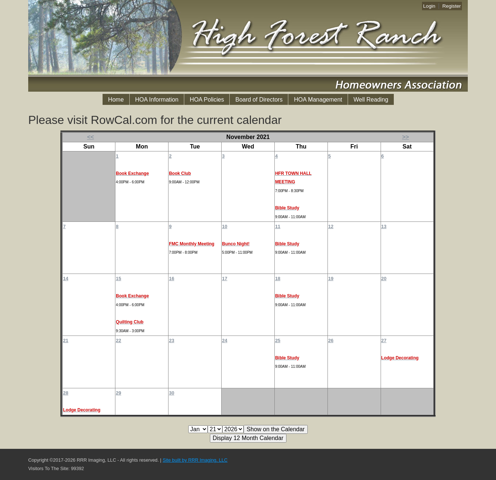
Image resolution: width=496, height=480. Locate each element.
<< (90, 137)
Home (116, 99)
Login (429, 6)
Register (451, 6)
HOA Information (156, 99)
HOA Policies (207, 99)
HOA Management (318, 99)
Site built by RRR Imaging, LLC (195, 460)
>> (405, 137)
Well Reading (371, 99)
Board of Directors (258, 99)
